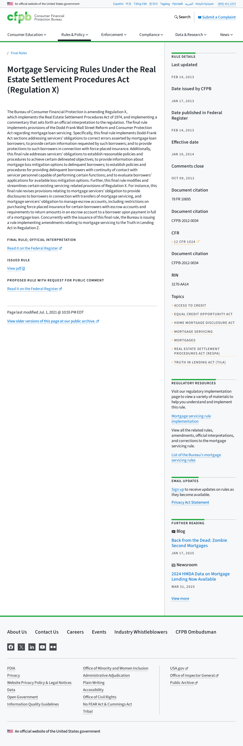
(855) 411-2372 (227, 4)
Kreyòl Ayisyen (205, 4)
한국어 (153, 4)
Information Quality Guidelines (33, 704)
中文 (128, 4)
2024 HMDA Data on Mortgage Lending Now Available (201, 577)
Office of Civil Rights (99, 697)
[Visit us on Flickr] (53, 646)
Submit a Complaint (217, 17)
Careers (75, 631)
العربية (189, 4)
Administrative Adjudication (106, 675)
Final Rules (19, 53)
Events (99, 631)
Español (118, 4)
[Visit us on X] (21, 646)
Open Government (22, 697)
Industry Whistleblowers (140, 631)
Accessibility (93, 690)
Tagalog (165, 4)
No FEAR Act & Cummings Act (107, 704)
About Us (17, 631)
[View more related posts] (180, 598)
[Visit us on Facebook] (10, 646)
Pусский (177, 4)
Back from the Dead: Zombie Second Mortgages (199, 543)
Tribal (88, 711)
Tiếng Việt (140, 4)
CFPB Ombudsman (196, 631)
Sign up (178, 489)
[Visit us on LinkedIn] (32, 646)
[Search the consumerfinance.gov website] (182, 17)
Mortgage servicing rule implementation (191, 418)
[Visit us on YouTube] (42, 646)
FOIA (11, 668)
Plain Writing (94, 683)
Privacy (13, 675)
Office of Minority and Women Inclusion (115, 668)
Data (11, 690)
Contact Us (47, 631)
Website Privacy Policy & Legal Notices (39, 683)
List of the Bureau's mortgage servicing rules (196, 457)
